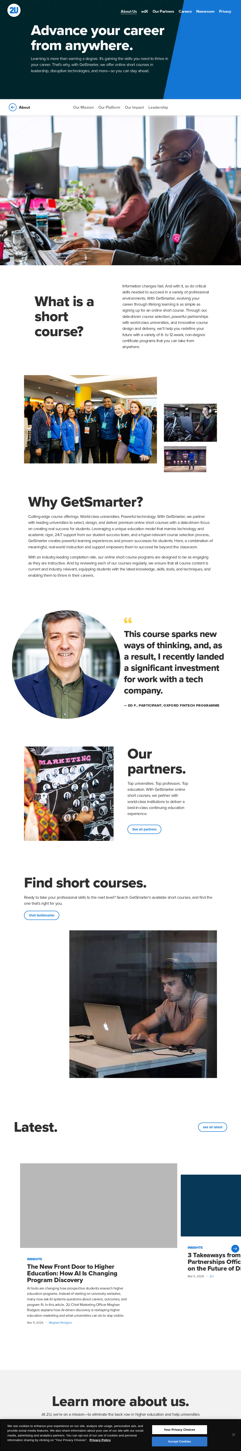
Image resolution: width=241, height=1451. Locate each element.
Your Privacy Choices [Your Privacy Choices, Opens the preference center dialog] (179, 1431)
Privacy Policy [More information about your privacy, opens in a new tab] (100, 1441)
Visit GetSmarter (41, 915)
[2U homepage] (14, 10)
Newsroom (205, 11)
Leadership (158, 107)
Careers (185, 11)
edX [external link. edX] (144, 11)
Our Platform (109, 107)
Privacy (225, 11)
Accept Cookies (179, 1443)
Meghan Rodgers (60, 1323)
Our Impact (134, 107)
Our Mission (83, 107)
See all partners (144, 829)
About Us (129, 11)
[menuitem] (128, 11)
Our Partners (163, 11)
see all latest (212, 1127)
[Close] (234, 1436)
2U (212, 1276)
